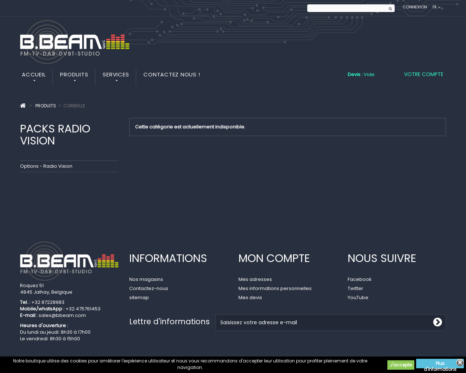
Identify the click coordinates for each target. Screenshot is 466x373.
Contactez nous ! (171, 74)
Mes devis (250, 297)
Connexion (415, 7)
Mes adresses (255, 279)
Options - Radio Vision (46, 166)
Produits (74, 74)
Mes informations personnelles (275, 288)
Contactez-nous (148, 288)
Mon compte (274, 258)
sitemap (139, 297)
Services (116, 74)
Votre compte (423, 74)
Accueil (34, 74)
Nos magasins (146, 279)
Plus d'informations (440, 364)
